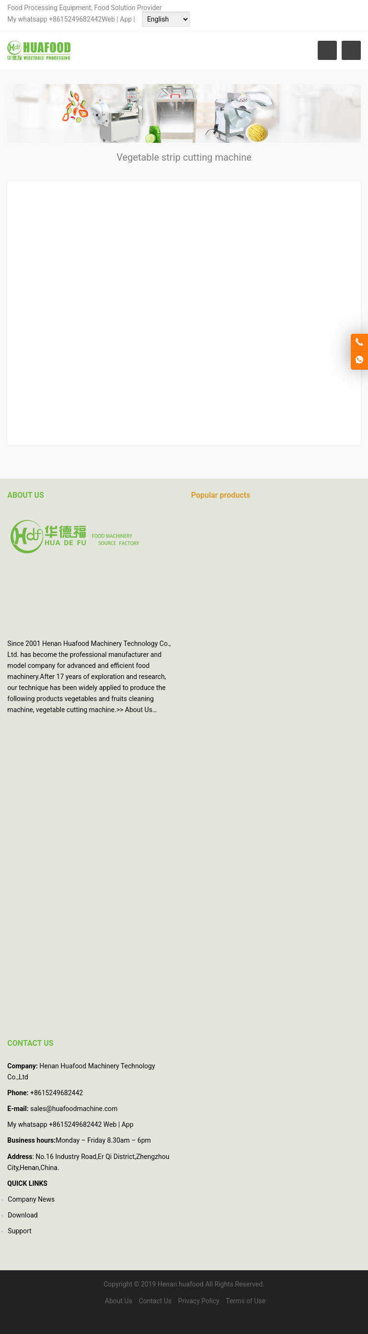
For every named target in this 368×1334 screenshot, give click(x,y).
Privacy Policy (198, 1301)
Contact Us (155, 1301)
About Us (138, 710)
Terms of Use (245, 1301)
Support (19, 1231)
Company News (31, 1199)
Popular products (220, 495)
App (126, 19)
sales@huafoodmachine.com (73, 1108)
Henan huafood (181, 1284)
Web (108, 19)
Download (22, 1215)
